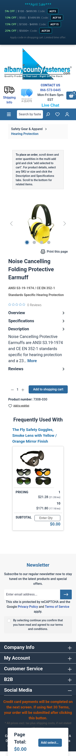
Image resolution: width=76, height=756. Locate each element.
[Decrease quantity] (12, 389)
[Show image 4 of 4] (48, 242)
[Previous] (11, 223)
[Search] (48, 114)
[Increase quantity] (23, 389)
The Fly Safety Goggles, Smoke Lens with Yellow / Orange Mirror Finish (34, 435)
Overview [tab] (37, 313)
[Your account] (67, 114)
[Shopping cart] (71, 96)
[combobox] (30, 114)
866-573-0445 (50, 90)
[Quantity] (17, 389)
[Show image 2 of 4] (34, 242)
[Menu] (9, 114)
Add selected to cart (51, 743)
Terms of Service (57, 607)
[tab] (37, 345)
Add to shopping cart (48, 389)
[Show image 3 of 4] (41, 242)
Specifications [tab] (37, 321)
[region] (38, 223)
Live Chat (50, 105)
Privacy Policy (28, 607)
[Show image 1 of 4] (27, 242)
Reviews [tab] (37, 369)
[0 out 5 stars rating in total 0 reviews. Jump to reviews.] (25, 305)
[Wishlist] (57, 114)
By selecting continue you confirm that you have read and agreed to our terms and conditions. (38, 625)
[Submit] (66, 594)
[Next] (65, 223)
